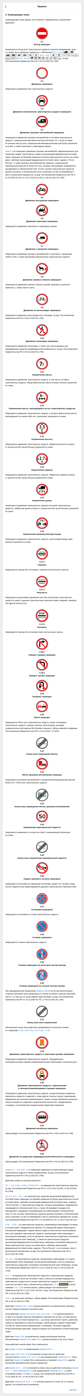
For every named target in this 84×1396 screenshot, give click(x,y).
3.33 (42, 1082)
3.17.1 (42, 562)
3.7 (42, 246)
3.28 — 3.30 (10, 1224)
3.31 (42, 1019)
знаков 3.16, (24, 1314)
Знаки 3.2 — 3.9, (12, 1170)
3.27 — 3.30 (31, 1381)
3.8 (42, 277)
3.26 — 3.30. (44, 1030)
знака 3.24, (20, 1336)
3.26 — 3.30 (51, 1314)
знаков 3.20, (14, 1354)
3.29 (42, 962)
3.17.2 (42, 589)
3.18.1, (18, 1185)
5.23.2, (39, 1339)
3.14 (42, 467)
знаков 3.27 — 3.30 (17, 1368)
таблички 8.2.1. (65, 1357)
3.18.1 (42, 652)
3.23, (34, 1357)
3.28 (42, 934)
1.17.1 (60, 1284)
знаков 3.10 (20, 1381)
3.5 (42, 197)
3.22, (31, 1030)
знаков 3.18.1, (21, 1306)
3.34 (42, 1125)
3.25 (42, 855)
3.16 (42, 531)
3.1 (42, 41)
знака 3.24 (19, 1360)
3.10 (42, 338)
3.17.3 (42, 624)
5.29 (24, 1374)
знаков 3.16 (14, 1349)
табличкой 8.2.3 (25, 1371)
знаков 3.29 (41, 991)
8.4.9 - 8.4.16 (39, 58)
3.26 (42, 876)
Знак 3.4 (9, 151)
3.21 (42, 751)
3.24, (36, 1030)
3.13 (42, 436)
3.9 (42, 307)
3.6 (42, 218)
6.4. (31, 1374)
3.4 (42, 130)
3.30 (42, 983)
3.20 (42, 714)
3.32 (42, 1051)
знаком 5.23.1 (25, 1339)
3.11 (42, 372)
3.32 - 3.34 (25, 1170)
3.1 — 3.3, (9, 1185)
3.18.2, (24, 1185)
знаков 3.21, (25, 1357)
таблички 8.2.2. (57, 1371)
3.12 (42, 405)
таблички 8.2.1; (46, 1349)
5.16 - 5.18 (18, 1287)
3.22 (42, 772)
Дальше (73, 1390)
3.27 (42, 906)
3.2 (42, 81)
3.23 (42, 803)
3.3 (42, 109)
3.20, (26, 1030)
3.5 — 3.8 (17, 1196)
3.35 (42, 1154)
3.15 (42, 497)
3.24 (42, 824)
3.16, (21, 1030)
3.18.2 (42, 673)
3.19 (42, 693)
